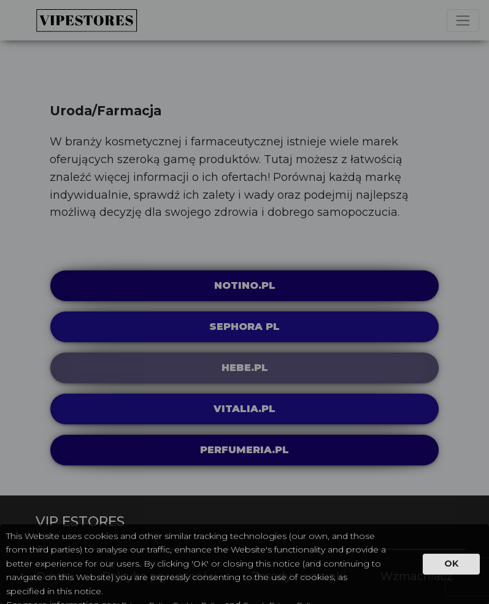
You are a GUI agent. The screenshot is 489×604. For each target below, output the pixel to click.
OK (451, 563)
